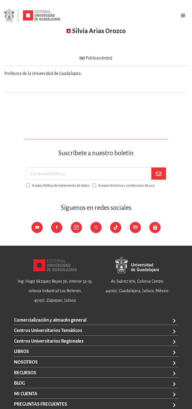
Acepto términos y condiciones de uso (126, 185)
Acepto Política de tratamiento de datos (61, 185)
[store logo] (32, 15)
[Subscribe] (158, 174)
